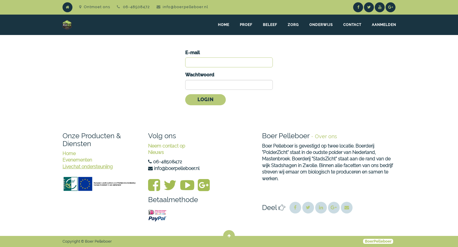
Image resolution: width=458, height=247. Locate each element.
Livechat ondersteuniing (88, 166)
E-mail (192, 52)
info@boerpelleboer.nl (185, 7)
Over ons (326, 136)
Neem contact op (166, 146)
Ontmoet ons (94, 7)
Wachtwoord (199, 75)
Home (69, 153)
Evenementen (77, 160)
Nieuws (156, 152)
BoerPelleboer (378, 241)
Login (205, 99)
